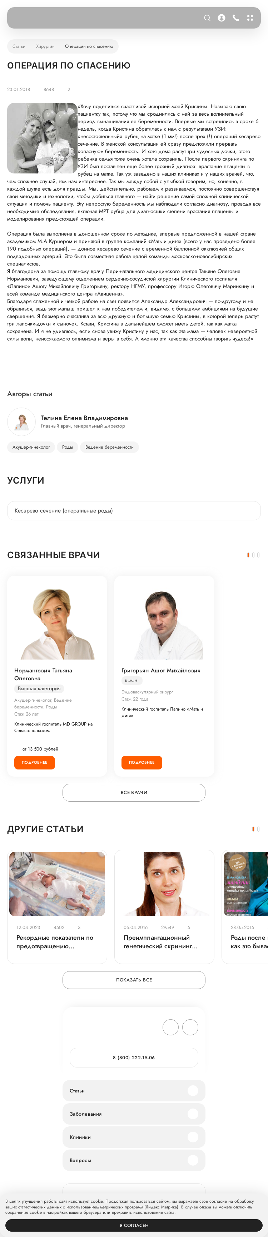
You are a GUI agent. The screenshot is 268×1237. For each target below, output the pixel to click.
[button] (248, 554)
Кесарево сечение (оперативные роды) (64, 510)
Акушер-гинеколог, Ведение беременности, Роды (43, 704)
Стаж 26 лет (26, 714)
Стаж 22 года (134, 699)
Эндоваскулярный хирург (147, 691)
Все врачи (134, 792)
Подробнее (35, 762)
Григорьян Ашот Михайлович (160, 671)
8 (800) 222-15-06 (134, 1057)
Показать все (134, 979)
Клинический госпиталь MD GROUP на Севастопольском (53, 727)
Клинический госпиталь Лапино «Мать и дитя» (162, 712)
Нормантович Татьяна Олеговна (43, 674)
